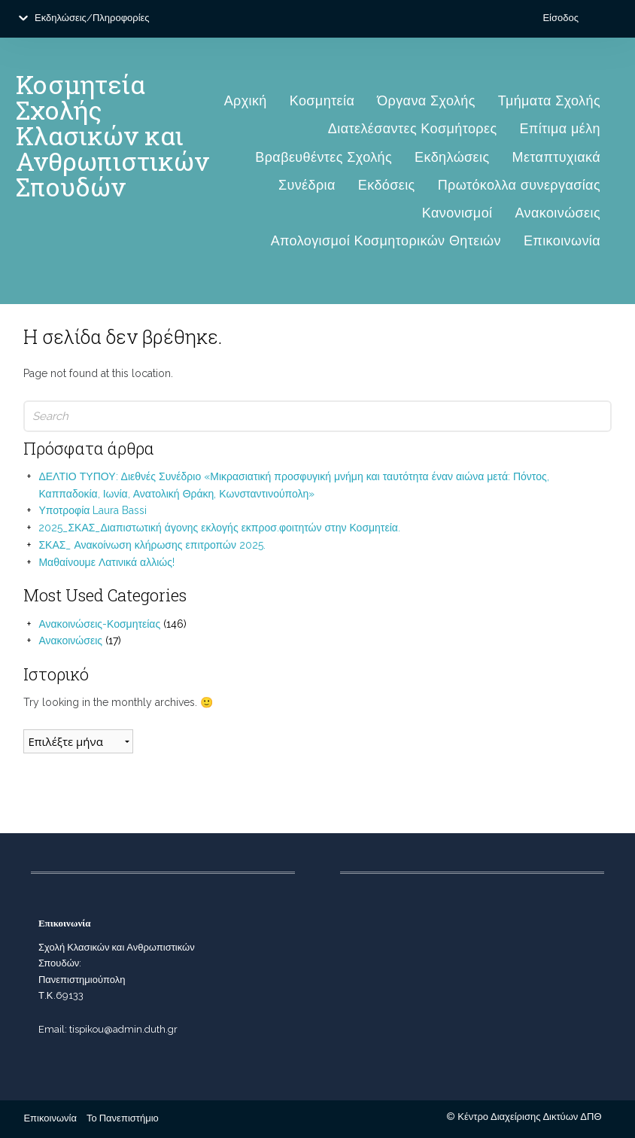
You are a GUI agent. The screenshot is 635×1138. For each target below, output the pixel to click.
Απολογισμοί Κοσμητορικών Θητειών (386, 240)
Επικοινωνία (562, 240)
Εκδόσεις (386, 185)
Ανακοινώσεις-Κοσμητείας (99, 624)
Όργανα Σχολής (426, 100)
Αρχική (245, 100)
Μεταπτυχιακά (556, 157)
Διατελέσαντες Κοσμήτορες (412, 128)
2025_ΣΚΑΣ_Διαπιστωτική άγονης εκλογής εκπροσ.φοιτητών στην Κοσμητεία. (219, 528)
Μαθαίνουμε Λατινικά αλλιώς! (106, 562)
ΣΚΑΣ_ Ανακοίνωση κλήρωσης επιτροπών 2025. (152, 545)
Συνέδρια (307, 185)
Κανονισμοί (457, 213)
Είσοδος (560, 18)
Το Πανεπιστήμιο (123, 1118)
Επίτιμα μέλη (559, 128)
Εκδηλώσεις (452, 157)
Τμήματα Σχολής (549, 100)
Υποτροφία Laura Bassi (92, 510)
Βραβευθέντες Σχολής (323, 157)
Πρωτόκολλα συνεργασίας (519, 185)
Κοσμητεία (322, 100)
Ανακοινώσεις (557, 213)
